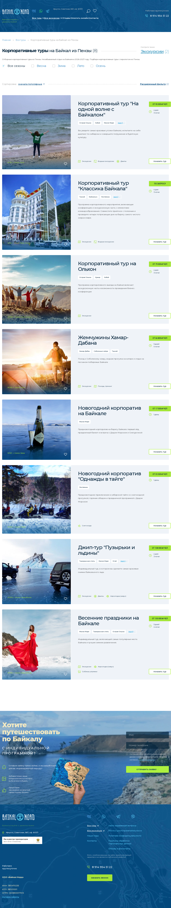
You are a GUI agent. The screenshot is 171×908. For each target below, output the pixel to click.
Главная (6, 40)
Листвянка (105, 197)
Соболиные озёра (101, 351)
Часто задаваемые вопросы (122, 825)
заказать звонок (99, 878)
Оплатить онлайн (79, 18)
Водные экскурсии (106, 161)
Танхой (82, 197)
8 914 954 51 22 (159, 15)
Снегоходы (87, 526)
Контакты (93, 18)
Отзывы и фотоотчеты (119, 848)
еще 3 (120, 123)
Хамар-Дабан (84, 351)
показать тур (159, 161)
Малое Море (109, 123)
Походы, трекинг (105, 386)
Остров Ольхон (85, 123)
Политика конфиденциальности (124, 836)
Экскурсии (86, 161)
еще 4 (123, 561)
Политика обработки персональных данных (119, 842)
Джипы (123, 161)
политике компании (146, 760)
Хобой (97, 123)
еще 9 (131, 632)
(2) (154, 84)
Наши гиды (93, 836)
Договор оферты (10, 897)
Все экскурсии (52, 18)
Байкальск (93, 197)
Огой (115, 561)
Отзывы (66, 18)
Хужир (97, 277)
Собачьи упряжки (89, 672)
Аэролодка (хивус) (118, 596)
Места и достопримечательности (125, 831)
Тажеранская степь (87, 561)
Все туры (37, 18)
